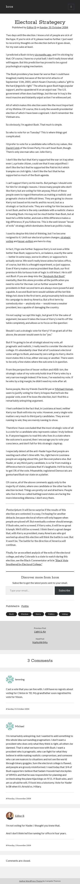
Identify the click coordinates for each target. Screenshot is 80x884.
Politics (51, 614)
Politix (25, 605)
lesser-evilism (25, 241)
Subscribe (64, 590)
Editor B (31, 27)
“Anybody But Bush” (54, 276)
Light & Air (40, 631)
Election (24, 614)
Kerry (38, 614)
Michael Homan (64, 388)
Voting (65, 614)
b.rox (9, 7)
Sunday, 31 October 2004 (54, 27)
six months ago (43, 54)
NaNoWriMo (40, 642)
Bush (11, 614)
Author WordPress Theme (30, 881)
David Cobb (13, 147)
